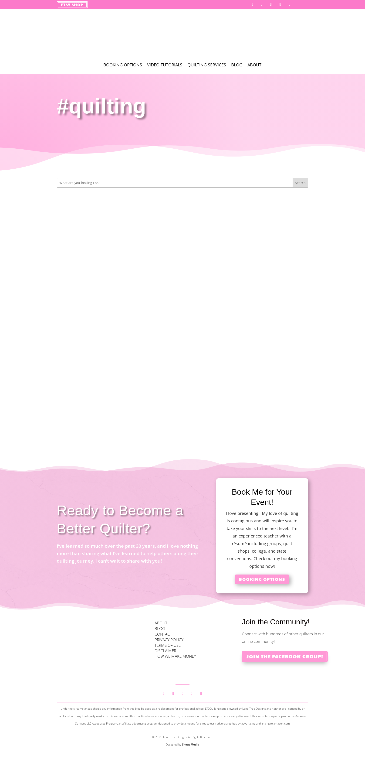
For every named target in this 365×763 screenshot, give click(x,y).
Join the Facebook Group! (285, 656)
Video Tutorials (164, 65)
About (254, 65)
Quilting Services (206, 65)
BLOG (160, 628)
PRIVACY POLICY (169, 639)
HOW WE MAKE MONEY (175, 656)
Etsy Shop (72, 4)
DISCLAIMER (165, 650)
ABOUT (161, 623)
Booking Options (122, 65)
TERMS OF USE (168, 645)
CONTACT (163, 634)
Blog (236, 65)
